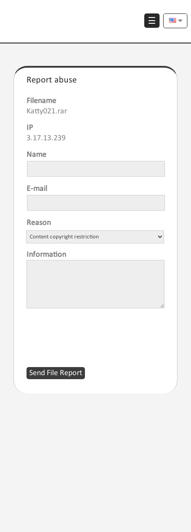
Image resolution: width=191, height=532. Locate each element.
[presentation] (95, 332)
